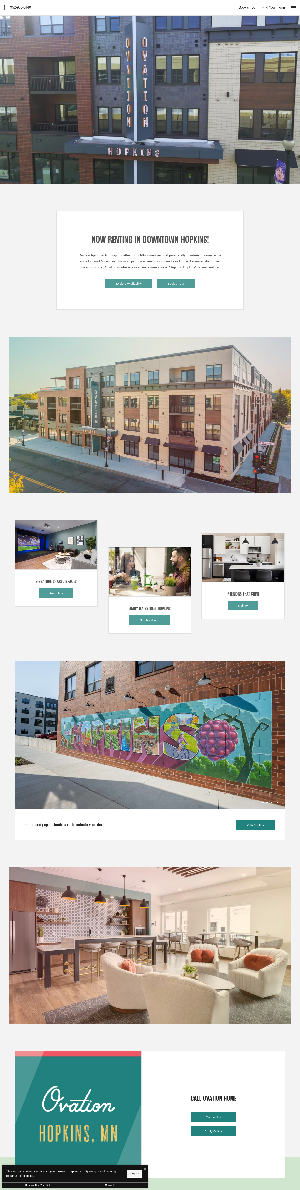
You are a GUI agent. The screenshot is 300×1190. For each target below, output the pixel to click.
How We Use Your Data (38, 1185)
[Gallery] (243, 557)
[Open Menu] (293, 7)
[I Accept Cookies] (145, 1170)
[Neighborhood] (150, 571)
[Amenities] (56, 544)
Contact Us (111, 1185)
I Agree (134, 1173)
